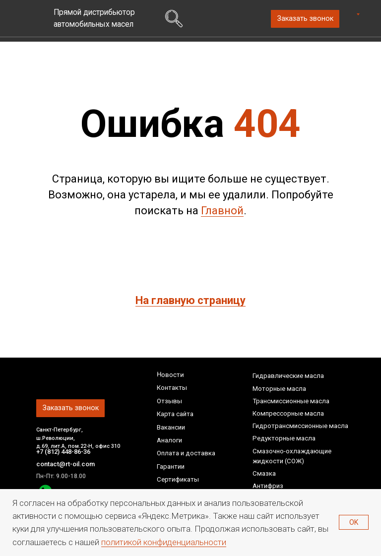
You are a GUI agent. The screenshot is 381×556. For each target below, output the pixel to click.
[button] (305, 19)
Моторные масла (279, 388)
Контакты (172, 387)
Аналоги (169, 440)
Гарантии (171, 466)
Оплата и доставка (186, 453)
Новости (169, 374)
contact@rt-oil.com (65, 464)
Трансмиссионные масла (291, 401)
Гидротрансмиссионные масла (300, 426)
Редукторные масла (284, 438)
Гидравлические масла (288, 375)
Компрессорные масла (288, 413)
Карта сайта (175, 414)
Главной (222, 210)
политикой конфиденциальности (163, 542)
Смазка (264, 473)
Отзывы (169, 401)
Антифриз (268, 486)
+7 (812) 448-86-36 (66, 451)
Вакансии (171, 427)
